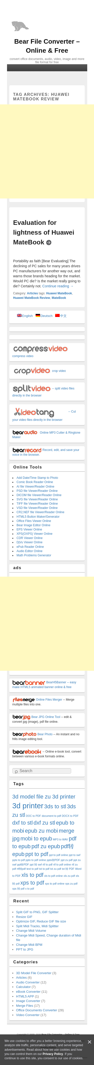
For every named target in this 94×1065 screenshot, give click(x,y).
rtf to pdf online (62, 864)
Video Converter (28, 1015)
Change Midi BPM (29, 945)
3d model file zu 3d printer (43, 796)
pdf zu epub (45, 846)
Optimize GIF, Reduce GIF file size (41, 921)
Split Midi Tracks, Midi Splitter (37, 926)
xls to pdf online (53, 875)
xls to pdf (32, 875)
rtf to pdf (47, 864)
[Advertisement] (47, 151)
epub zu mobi (41, 831)
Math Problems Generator (34, 555)
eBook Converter (28, 991)
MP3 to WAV (60, 839)
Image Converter (28, 1001)
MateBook (59, 298)
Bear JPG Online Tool (36, 717)
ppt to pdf (36, 854)
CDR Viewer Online (30, 538)
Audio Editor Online (29, 551)
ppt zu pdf (67, 859)
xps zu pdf (71, 883)
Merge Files (24, 1006)
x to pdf (29, 888)
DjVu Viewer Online (29, 542)
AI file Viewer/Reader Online (35, 486)
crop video (39, 371)
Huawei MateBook (59, 293)
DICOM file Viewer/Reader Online (39, 495)
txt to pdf (44, 868)
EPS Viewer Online (29, 529)
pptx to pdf (18, 859)
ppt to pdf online (58, 854)
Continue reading (58, 286)
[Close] (89, 1042)
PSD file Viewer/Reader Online (37, 491)
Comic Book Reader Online (35, 482)
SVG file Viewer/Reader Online (37, 499)
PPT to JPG (24, 949)
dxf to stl (22, 823)
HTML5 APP (25, 996)
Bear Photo (32, 734)
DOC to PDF (33, 815)
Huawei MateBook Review (31, 298)
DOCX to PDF (70, 815)
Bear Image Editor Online (33, 525)
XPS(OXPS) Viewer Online (34, 534)
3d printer (27, 806)
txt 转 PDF (68, 868)
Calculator (23, 987)
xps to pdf (32, 883)
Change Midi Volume (31, 931)
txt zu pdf (55, 868)
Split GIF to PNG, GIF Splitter (37, 912)
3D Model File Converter (33, 973)
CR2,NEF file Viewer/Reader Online (40, 512)
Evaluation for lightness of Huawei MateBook (43, 232)
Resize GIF (24, 917)
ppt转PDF (23, 864)
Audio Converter (28, 982)
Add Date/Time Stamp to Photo (37, 478)
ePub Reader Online (30, 547)
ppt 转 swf (36, 864)
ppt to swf (74, 854)
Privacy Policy (53, 1054)
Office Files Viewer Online (34, 521)
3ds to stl (55, 806)
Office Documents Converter (36, 1010)
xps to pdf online (54, 883)
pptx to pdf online (36, 859)
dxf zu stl (44, 823)
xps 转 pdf (18, 888)
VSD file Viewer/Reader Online (37, 508)
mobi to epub (36, 838)
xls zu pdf (69, 875)
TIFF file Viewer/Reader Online (37, 503)
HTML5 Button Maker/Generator (38, 516)
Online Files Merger (37, 699)
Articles (32, 293)
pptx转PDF (53, 859)
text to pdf (32, 868)
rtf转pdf (21, 868)
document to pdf (51, 815)
